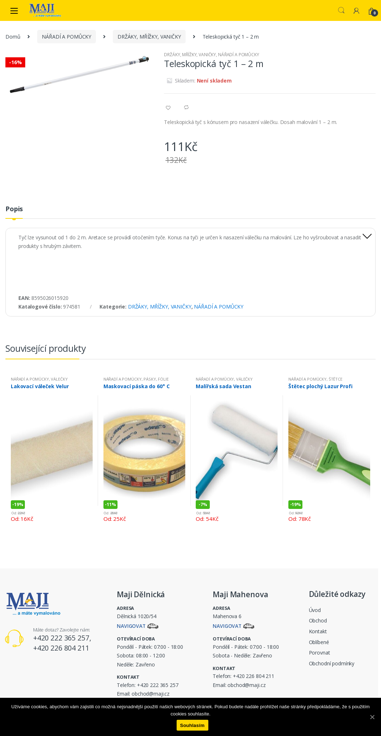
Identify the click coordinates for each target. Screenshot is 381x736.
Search (341, 10)
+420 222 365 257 (157, 685)
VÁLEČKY (59, 379)
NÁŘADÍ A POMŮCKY (66, 36)
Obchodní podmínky (332, 663)
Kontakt (318, 631)
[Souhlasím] (372, 717)
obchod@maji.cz (150, 693)
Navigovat (131, 626)
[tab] (14, 211)
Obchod (318, 620)
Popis (14, 209)
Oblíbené (319, 642)
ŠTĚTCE (335, 379)
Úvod (315, 610)
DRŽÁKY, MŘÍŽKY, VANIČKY (149, 36)
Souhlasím (192, 725)
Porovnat (319, 652)
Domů (12, 36)
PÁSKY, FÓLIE (155, 379)
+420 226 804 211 (253, 676)
